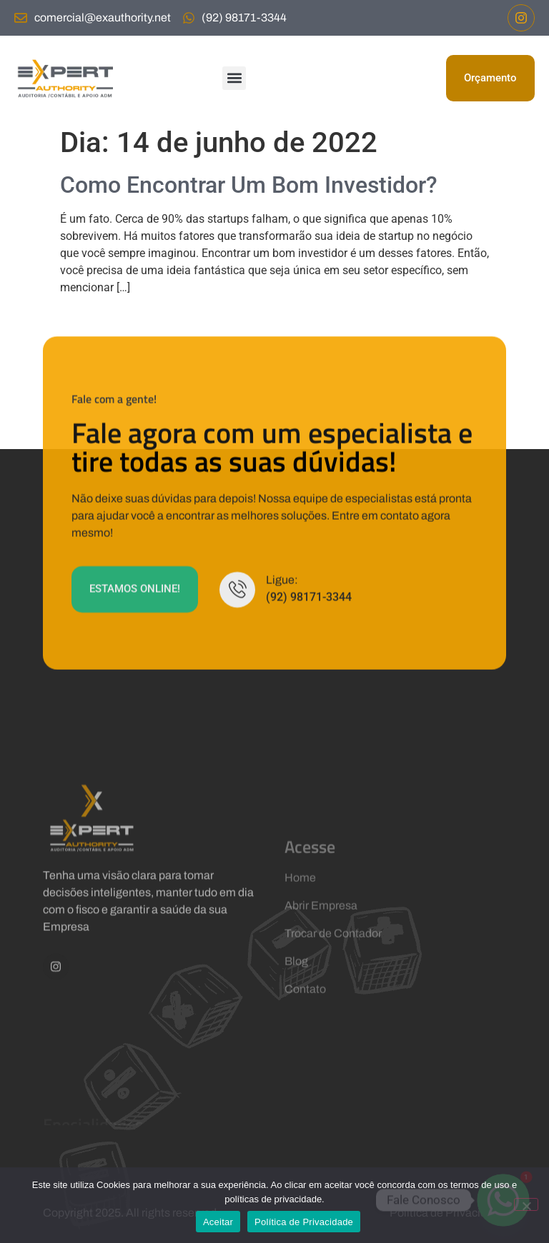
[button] (234, 78)
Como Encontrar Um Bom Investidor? (248, 184)
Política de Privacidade (303, 1222)
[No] (526, 1204)
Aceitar (218, 1222)
